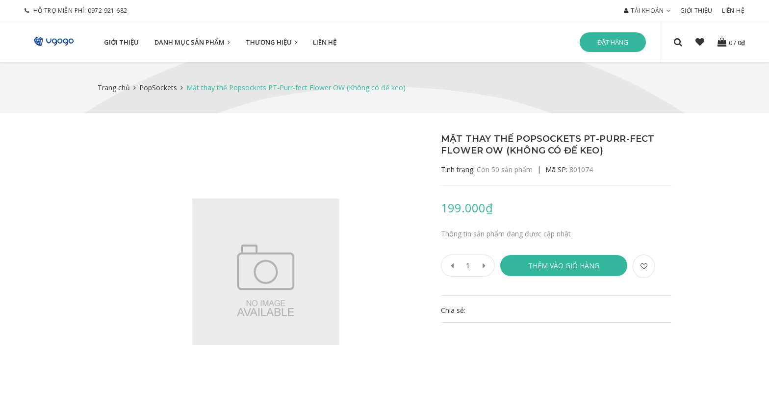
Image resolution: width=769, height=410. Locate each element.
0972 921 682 (108, 10)
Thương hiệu (271, 42)
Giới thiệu (696, 10)
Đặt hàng (612, 42)
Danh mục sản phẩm (192, 42)
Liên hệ (733, 10)
